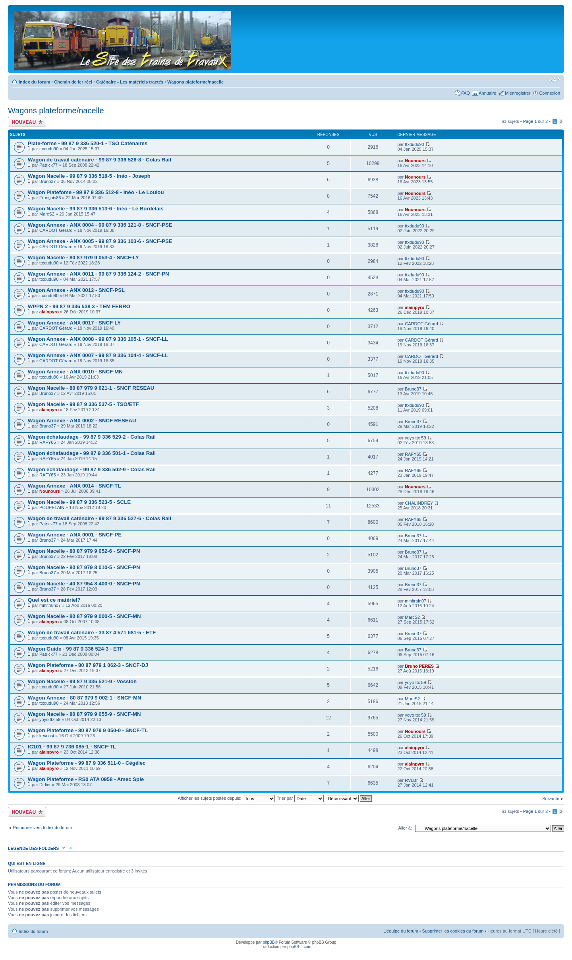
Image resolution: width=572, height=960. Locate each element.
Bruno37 (47, 181)
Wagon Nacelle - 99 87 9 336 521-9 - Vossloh (82, 681)
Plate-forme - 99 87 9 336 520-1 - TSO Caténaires (87, 143)
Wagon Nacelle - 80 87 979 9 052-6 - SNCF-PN (84, 551)
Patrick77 (48, 165)
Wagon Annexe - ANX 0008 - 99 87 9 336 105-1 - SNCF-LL (98, 339)
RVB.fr (411, 780)
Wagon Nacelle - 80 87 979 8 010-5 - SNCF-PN (84, 567)
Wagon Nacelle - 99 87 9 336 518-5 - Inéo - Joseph (89, 176)
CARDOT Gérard (56, 230)
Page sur (535, 121)
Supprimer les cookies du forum (453, 931)
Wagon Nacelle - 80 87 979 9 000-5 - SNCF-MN (84, 616)
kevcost (46, 735)
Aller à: (405, 828)
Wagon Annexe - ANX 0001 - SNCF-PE (75, 535)
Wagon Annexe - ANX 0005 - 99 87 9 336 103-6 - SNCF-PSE (100, 241)
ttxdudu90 (48, 148)
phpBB (268, 942)
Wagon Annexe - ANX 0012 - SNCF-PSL (76, 290)
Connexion (549, 93)
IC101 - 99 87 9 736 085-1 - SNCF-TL (72, 747)
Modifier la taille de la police (554, 80)
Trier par (299, 798)
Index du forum (34, 82)
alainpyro (49, 311)
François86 (50, 197)
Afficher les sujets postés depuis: (226, 798)
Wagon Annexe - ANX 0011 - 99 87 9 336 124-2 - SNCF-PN (98, 274)
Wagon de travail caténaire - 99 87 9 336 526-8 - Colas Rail (99, 160)
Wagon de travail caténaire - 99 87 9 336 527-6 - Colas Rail (99, 518)
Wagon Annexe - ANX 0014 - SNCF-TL (74, 486)
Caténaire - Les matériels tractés (129, 82)
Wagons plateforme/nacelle (195, 82)
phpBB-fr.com (299, 946)
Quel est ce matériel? (54, 600)
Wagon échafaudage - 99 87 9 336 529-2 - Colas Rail (92, 437)
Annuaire (487, 93)
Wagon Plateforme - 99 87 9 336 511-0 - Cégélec (86, 763)
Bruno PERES (419, 666)
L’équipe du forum (400, 931)
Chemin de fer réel (73, 82)
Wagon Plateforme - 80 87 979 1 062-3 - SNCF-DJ (88, 665)
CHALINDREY (419, 503)
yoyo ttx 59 (415, 437)
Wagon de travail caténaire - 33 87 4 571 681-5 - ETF (92, 632)
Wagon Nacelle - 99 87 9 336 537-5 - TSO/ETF (83, 404)
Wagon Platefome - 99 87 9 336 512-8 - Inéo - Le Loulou (96, 192)
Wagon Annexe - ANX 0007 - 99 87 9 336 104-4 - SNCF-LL (98, 355)
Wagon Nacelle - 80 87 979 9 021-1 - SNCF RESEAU (91, 388)
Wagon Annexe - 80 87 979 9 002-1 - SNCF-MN (84, 698)
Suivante (550, 798)
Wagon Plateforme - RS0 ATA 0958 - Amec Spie (86, 779)
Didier (45, 784)
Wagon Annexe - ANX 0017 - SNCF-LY (74, 323)
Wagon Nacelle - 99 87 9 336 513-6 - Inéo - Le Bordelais (96, 209)
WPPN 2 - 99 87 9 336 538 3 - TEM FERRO (79, 306)
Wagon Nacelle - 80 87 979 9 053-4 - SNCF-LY (83, 257)
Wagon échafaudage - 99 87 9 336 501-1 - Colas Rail (92, 453)
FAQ (465, 93)
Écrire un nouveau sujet (27, 122)
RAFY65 (47, 442)
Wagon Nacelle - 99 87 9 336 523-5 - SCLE (79, 502)
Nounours (415, 160)
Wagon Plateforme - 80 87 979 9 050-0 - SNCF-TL (88, 730)
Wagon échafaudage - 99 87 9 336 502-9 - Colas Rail (92, 469)
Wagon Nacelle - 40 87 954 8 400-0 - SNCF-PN (84, 584)
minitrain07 (50, 605)
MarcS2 (46, 214)
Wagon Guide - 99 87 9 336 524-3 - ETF (75, 649)
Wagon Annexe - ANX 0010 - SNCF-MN (75, 372)
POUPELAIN (51, 507)
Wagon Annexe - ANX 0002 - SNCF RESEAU (82, 421)
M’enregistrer (517, 93)
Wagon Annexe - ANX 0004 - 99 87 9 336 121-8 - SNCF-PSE (100, 225)
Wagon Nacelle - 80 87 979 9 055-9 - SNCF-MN (84, 714)
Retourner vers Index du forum (42, 827)
